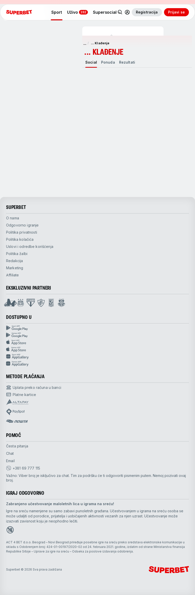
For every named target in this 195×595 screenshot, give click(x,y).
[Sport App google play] (97, 328)
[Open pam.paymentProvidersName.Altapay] (17, 402)
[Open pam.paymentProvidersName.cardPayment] (21, 394)
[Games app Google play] (97, 335)
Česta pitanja (17, 446)
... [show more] (84, 43)
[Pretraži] (120, 12)
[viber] (23, 468)
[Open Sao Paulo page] (31, 303)
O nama (12, 218)
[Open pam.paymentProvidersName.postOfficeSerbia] (17, 421)
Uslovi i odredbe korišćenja (29, 246)
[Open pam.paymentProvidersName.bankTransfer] (33, 387)
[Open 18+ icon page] (10, 530)
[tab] (91, 62)
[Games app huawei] (97, 363)
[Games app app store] (97, 349)
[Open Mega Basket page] (10, 303)
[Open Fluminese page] (41, 303)
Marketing (14, 268)
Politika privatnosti (21, 232)
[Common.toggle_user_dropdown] (127, 12)
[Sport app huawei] (97, 356)
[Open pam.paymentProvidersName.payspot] (15, 411)
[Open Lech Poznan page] (51, 303)
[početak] (19, 12)
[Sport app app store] (97, 342)
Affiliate (12, 275)
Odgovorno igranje (22, 225)
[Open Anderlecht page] (20, 303)
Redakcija (14, 261)
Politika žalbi (16, 253)
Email (10, 461)
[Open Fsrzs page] (61, 303)
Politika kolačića (20, 239)
